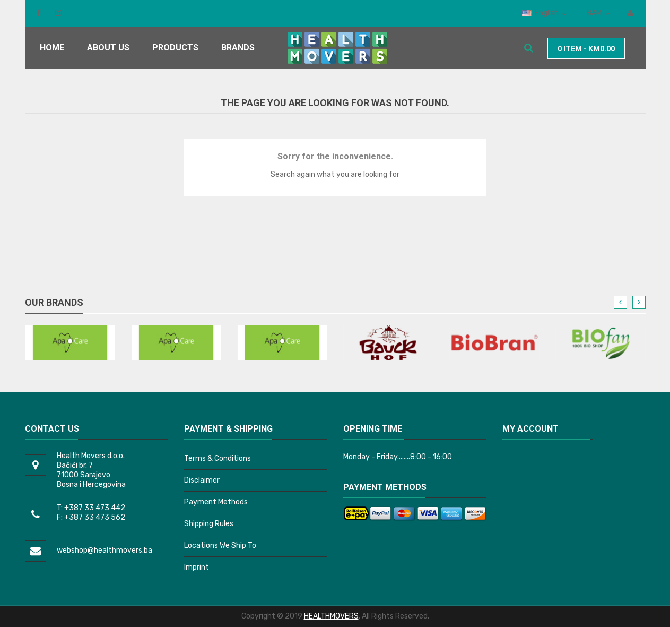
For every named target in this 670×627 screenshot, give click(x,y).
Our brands (54, 302)
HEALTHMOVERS (331, 616)
